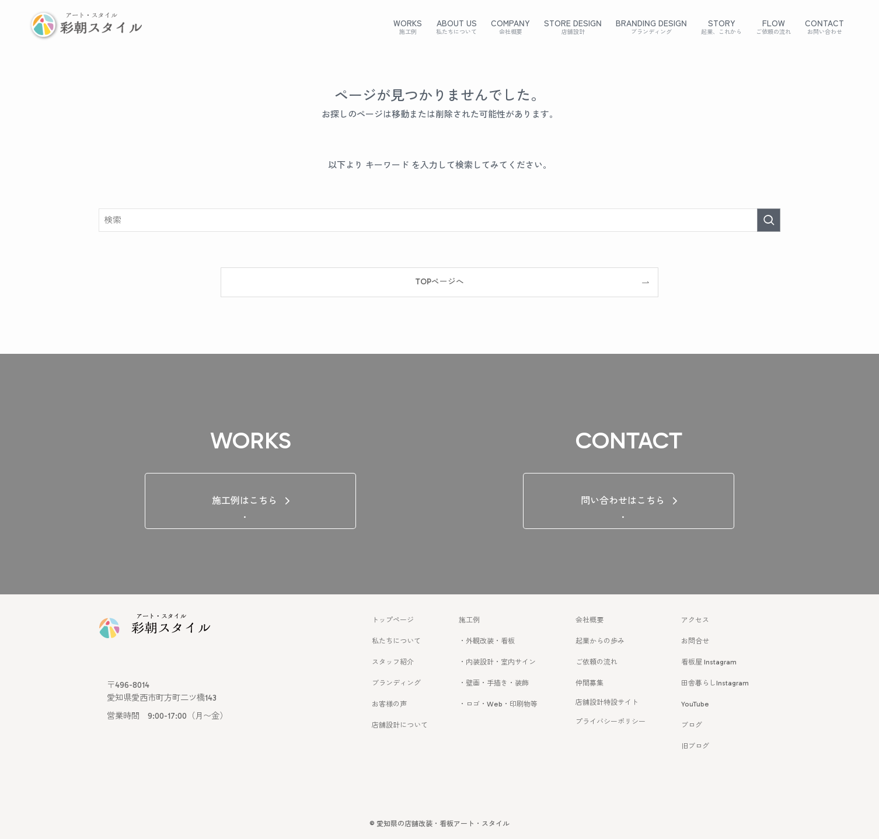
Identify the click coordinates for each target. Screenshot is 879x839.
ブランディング (396, 683)
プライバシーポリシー (610, 722)
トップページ (393, 620)
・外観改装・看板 (487, 641)
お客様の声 (389, 704)
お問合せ (695, 641)
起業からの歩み (600, 641)
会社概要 (589, 620)
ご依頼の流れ (596, 662)
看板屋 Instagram (709, 662)
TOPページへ (439, 282)
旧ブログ (695, 746)
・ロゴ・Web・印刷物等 (498, 704)
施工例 (469, 620)
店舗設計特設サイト (607, 702)
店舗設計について (400, 725)
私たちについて (396, 641)
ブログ (691, 725)
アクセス (695, 620)
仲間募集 (589, 683)
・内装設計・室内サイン (497, 662)
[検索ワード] (439, 220)
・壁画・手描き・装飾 (494, 683)
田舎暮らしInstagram (715, 683)
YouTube (695, 704)
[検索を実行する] (768, 220)
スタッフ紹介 (393, 662)
